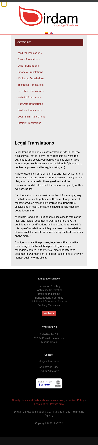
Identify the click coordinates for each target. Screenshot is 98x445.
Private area (57, 404)
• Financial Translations (29, 72)
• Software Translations (29, 104)
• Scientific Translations (30, 91)
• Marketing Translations (30, 78)
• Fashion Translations (29, 110)
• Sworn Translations (28, 59)
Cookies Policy (76, 400)
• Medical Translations (29, 53)
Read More (49, 313)
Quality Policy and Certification (30, 400)
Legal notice (41, 404)
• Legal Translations (27, 65)
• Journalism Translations (30, 116)
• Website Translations (29, 97)
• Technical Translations (30, 84)
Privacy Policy (58, 400)
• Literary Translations (28, 123)
